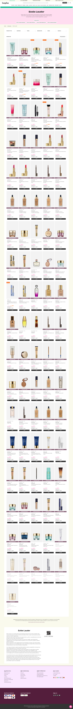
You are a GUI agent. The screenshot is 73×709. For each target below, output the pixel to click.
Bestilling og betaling (7, 681)
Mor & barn (57, 5)
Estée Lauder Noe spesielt (52, 22)
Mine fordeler (23, 674)
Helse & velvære (43, 5)
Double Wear (36, 20)
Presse (5, 675)
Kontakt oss (6, 674)
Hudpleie (30, 5)
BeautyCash (6, 680)
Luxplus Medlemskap (56, 672)
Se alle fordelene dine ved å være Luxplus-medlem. (36, 621)
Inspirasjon (20, 5)
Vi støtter (54, 675)
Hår (36, 5)
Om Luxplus (55, 674)
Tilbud (16, 5)
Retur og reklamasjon (7, 678)
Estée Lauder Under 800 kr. (41, 22)
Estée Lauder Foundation (20, 22)
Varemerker (9, 25)
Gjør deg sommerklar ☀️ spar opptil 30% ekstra (36, 7)
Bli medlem (65, 2)
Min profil (22, 672)
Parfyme (34, 5)
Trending (24, 5)
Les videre (45, 16)
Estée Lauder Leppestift (31, 22)
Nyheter (12, 5)
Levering (5, 676)
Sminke (27, 5)
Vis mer (60, 552)
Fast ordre (22, 676)
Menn (39, 5)
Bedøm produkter (23, 678)
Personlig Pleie (51, 5)
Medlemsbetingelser (40, 674)
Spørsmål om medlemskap (8, 679)
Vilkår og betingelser (40, 672)
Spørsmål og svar (7, 672)
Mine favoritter (23, 675)
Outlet (60, 5)
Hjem (47, 5)
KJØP (12, 67)
